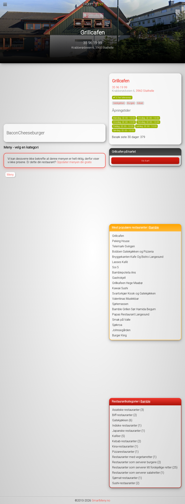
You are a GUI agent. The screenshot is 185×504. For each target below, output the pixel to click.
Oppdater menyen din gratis (74, 162)
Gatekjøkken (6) (122, 420)
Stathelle (148, 90)
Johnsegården (121, 330)
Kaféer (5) (118, 436)
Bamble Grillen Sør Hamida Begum (134, 309)
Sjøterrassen (120, 304)
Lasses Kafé (120, 262)
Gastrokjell (119, 277)
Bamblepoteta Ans (124, 272)
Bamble (154, 227)
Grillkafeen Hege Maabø (127, 283)
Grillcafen (92, 32)
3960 (139, 90)
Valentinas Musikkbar (125, 298)
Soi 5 (115, 267)
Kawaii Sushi (120, 288)
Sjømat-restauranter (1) (127, 478)
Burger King (119, 335)
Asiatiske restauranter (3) (128, 410)
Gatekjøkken (118, 103)
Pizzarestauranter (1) (125, 451)
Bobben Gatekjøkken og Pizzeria (133, 251)
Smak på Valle (121, 319)
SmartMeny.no (101, 500)
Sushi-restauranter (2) (125, 483)
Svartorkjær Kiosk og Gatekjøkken (134, 293)
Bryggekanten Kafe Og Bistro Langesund (137, 257)
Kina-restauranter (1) (125, 446)
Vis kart (145, 160)
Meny (10, 174)
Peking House (121, 241)
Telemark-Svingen (123, 246)
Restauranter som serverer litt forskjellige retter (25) (144, 467)
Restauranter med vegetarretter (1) (134, 457)
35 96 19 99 (92, 43)
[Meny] (5, 4)
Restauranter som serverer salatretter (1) (138, 472)
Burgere (130, 103)
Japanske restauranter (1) (128, 430)
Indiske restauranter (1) (126, 425)
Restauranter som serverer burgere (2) (136, 462)
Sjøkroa (117, 325)
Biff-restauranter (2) (124, 415)
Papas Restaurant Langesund (130, 314)
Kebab (140, 103)
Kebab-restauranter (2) (126, 441)
